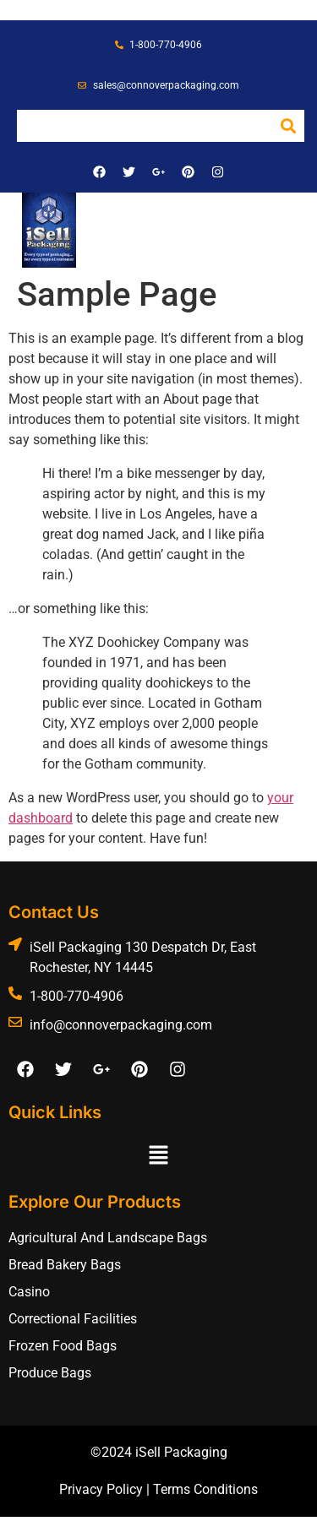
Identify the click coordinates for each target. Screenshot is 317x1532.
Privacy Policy (101, 1489)
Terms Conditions (205, 1489)
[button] (273, 219)
